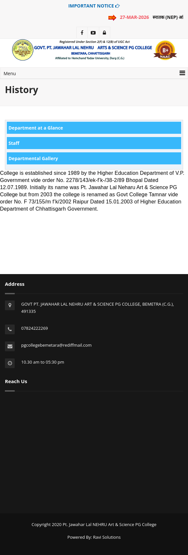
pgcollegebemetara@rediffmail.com (56, 345)
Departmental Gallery (33, 158)
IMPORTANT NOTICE (94, 6)
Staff (13, 143)
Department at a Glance (35, 128)
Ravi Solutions (107, 537)
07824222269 (34, 328)
